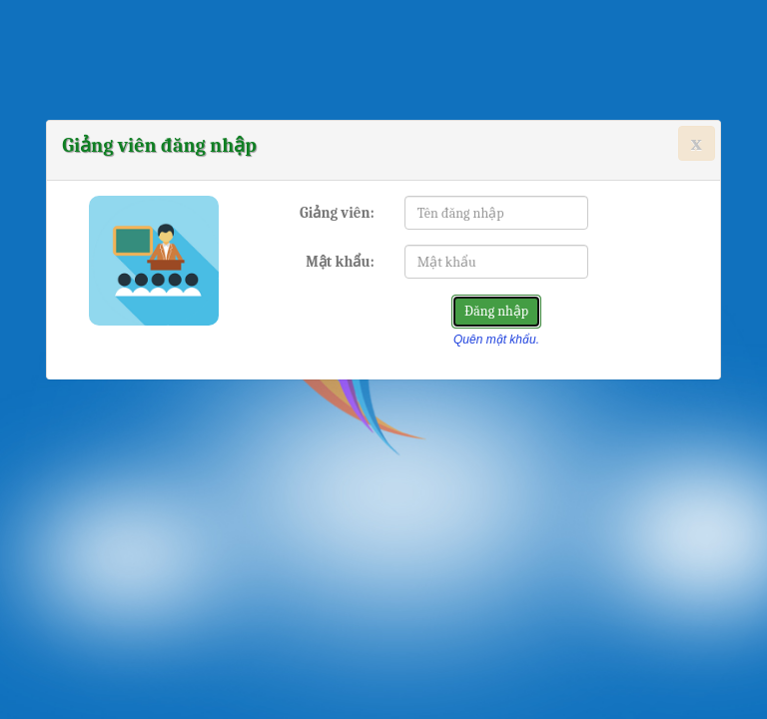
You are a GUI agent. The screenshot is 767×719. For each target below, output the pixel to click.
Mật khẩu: (340, 262)
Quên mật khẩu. (496, 340)
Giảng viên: (337, 213)
